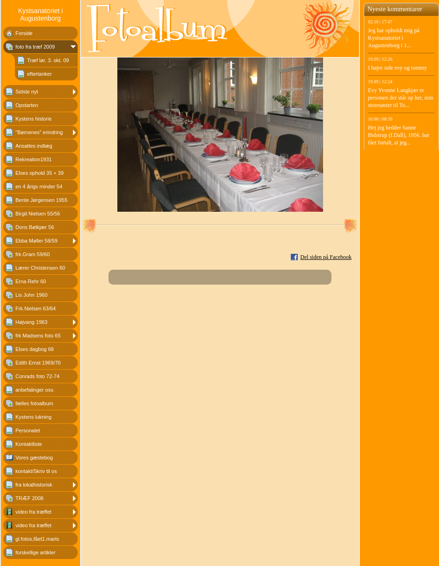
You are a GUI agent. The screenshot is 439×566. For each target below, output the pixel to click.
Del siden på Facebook (326, 257)
